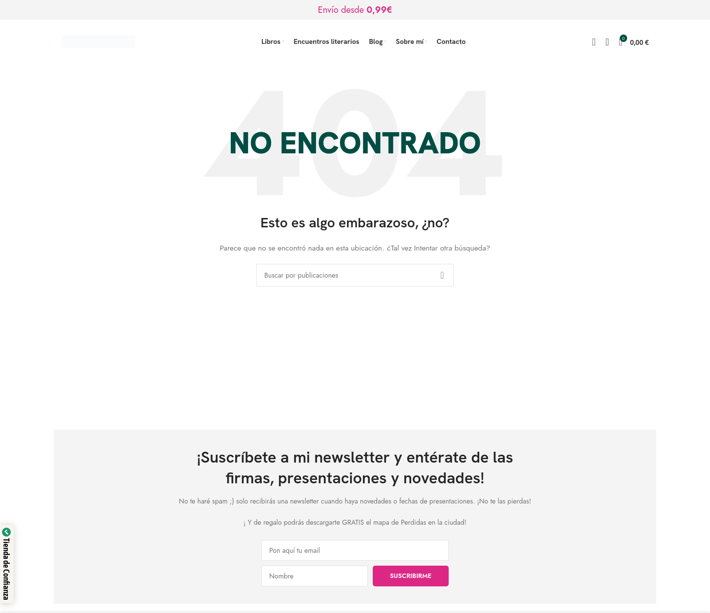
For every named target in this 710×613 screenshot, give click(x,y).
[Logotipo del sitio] (98, 41)
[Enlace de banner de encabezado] (355, 10)
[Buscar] (594, 42)
